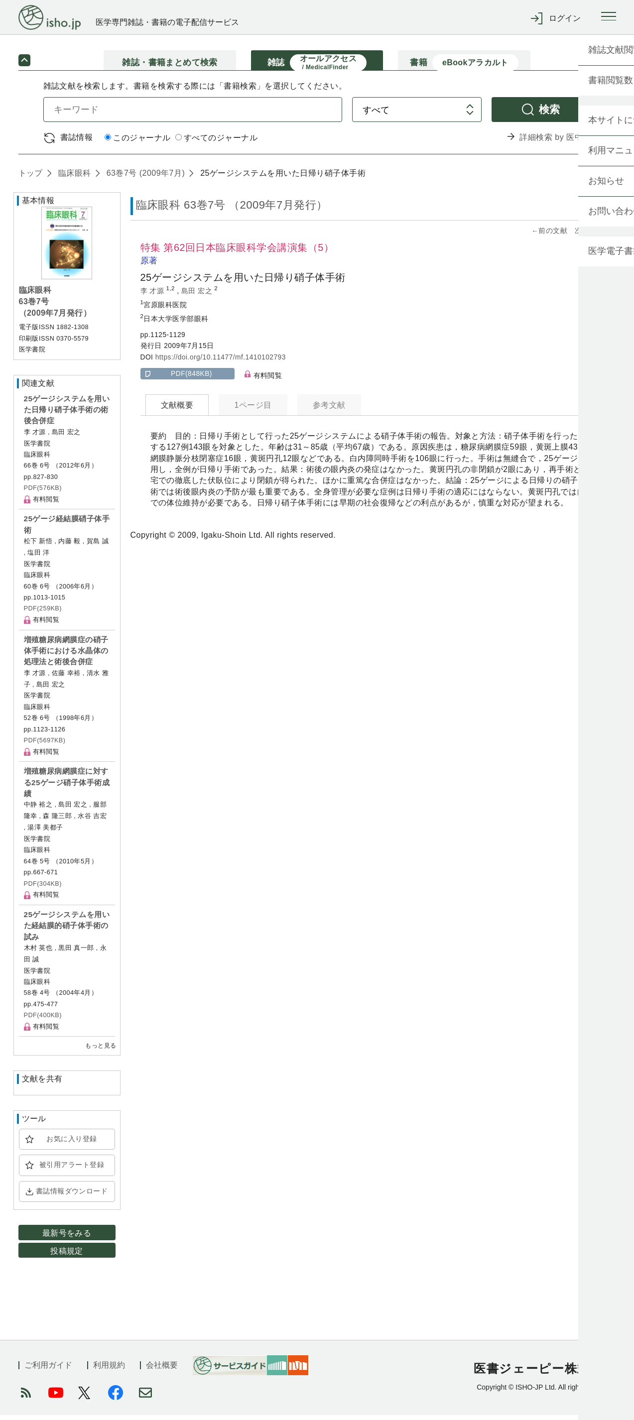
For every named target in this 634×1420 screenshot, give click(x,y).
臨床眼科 (73, 177)
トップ (30, 177)
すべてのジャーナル (216, 142)
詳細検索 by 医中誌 (555, 142)
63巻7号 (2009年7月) (144, 177)
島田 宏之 (198, 295)
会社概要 (162, 1370)
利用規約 (109, 1370)
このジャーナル (137, 142)
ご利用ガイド (48, 1370)
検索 (549, 113)
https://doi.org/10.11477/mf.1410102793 (220, 361)
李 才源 (153, 295)
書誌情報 (76, 141)
